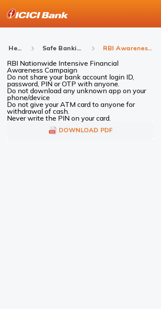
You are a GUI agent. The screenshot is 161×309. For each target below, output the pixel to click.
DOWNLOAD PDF (81, 130)
